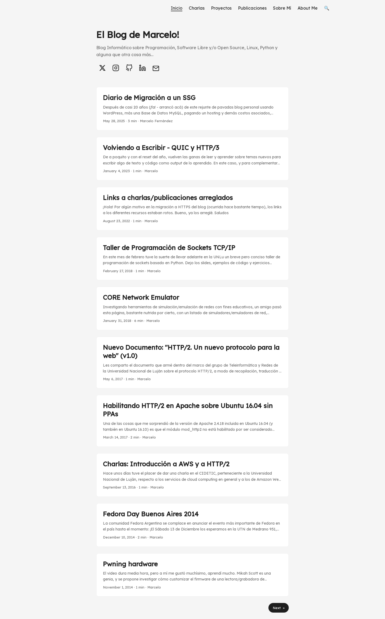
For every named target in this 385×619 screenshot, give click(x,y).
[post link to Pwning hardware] (192, 575)
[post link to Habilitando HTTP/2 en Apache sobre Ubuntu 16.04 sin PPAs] (192, 421)
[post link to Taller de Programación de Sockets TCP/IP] (192, 258)
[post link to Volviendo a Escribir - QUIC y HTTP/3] (192, 158)
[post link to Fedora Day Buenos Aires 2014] (192, 525)
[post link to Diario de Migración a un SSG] (192, 108)
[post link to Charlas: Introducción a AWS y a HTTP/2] (192, 475)
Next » (278, 608)
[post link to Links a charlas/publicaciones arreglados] (192, 208)
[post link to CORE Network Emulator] (192, 308)
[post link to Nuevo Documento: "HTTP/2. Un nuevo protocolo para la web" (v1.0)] (192, 362)
